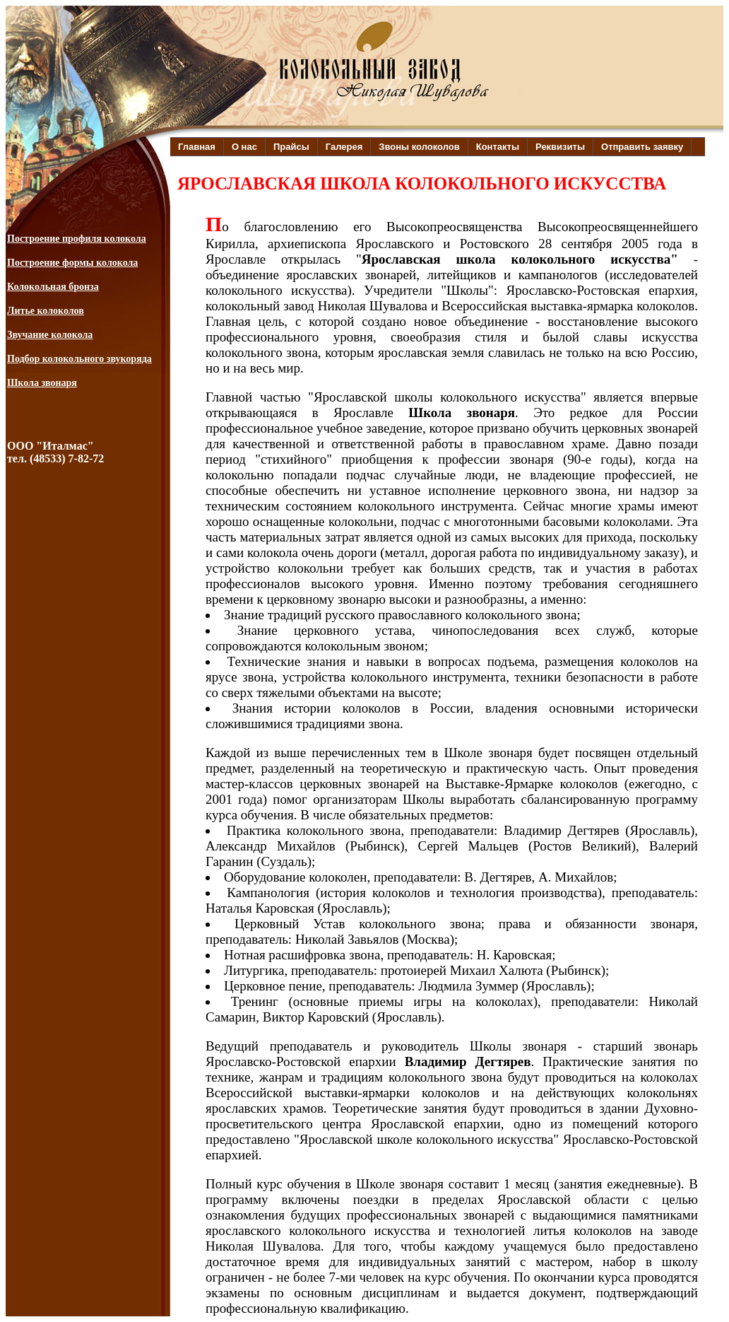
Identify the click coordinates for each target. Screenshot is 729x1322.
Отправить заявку (642, 146)
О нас (244, 146)
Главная (196, 146)
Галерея (344, 146)
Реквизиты (560, 146)
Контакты (497, 146)
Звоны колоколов (419, 146)
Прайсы (291, 146)
